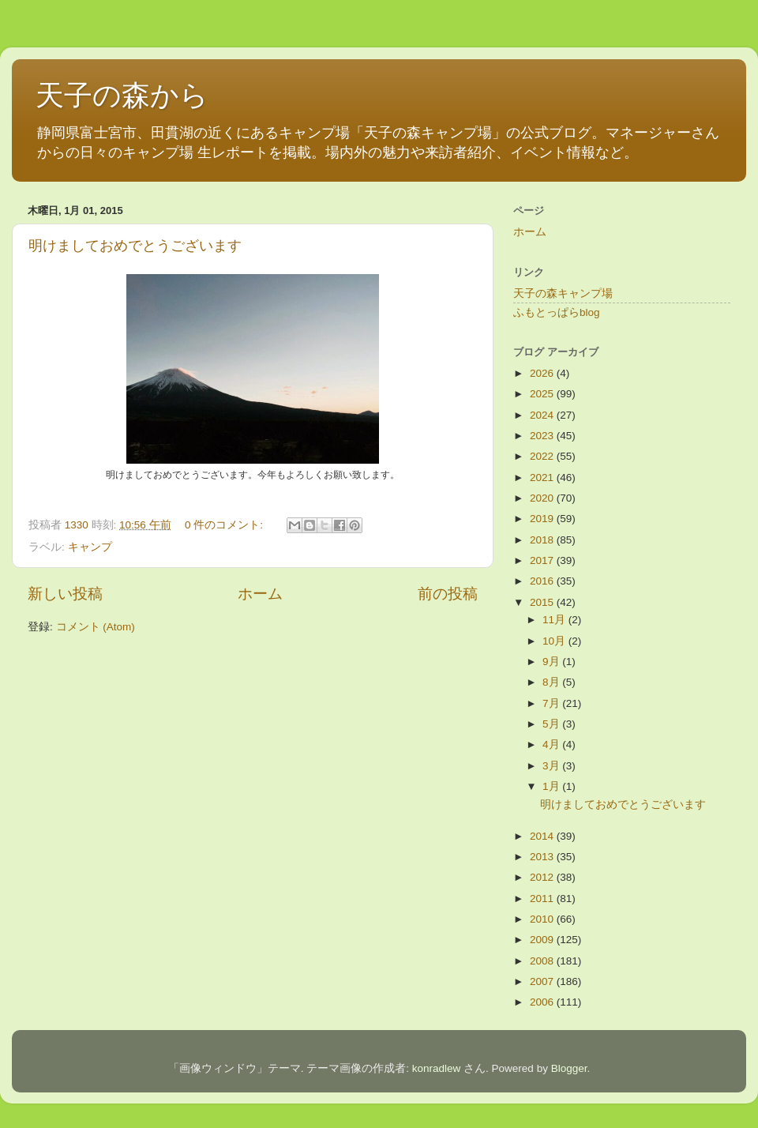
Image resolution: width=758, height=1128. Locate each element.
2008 (543, 961)
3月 (552, 766)
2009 (543, 940)
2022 (543, 456)
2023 (543, 436)
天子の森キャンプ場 (563, 293)
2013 (543, 857)
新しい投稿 (65, 593)
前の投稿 (448, 593)
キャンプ (90, 547)
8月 (552, 682)
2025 (543, 394)
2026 (543, 373)
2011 (543, 898)
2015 (543, 602)
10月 (555, 641)
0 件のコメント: (225, 525)
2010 (543, 919)
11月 (555, 620)
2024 (543, 415)
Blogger (569, 1068)
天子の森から (122, 95)
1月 (552, 786)
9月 (552, 661)
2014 (543, 836)
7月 (552, 703)
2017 (543, 560)
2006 (543, 1002)
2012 (543, 877)
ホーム (260, 593)
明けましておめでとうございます (135, 246)
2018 (543, 540)
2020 (543, 498)
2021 (543, 477)
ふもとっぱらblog (556, 312)
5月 (552, 724)
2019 (543, 519)
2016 (543, 581)
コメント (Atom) (95, 627)
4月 (552, 744)
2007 (543, 981)
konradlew (436, 1068)
